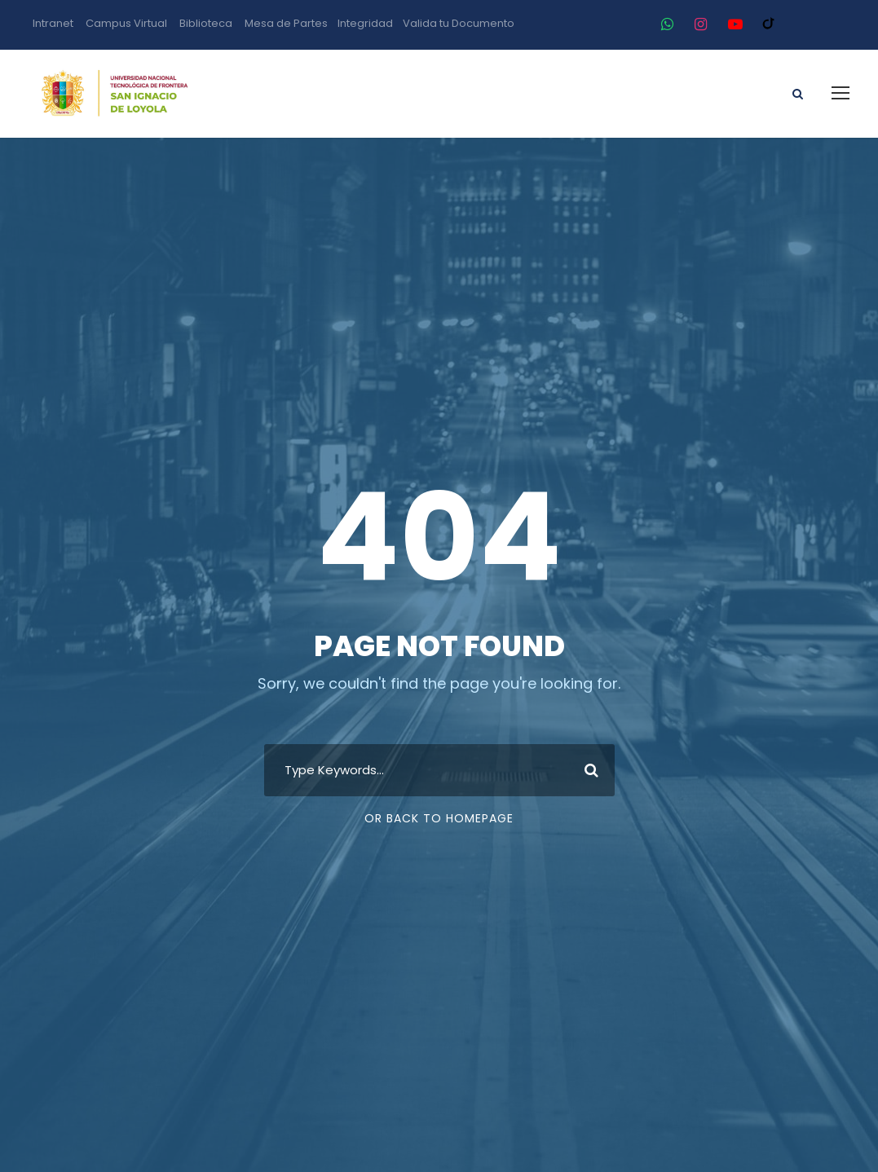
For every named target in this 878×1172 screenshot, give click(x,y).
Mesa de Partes (286, 23)
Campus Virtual (126, 23)
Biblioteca (205, 23)
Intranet (53, 23)
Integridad (365, 23)
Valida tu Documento (458, 23)
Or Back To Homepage (439, 818)
